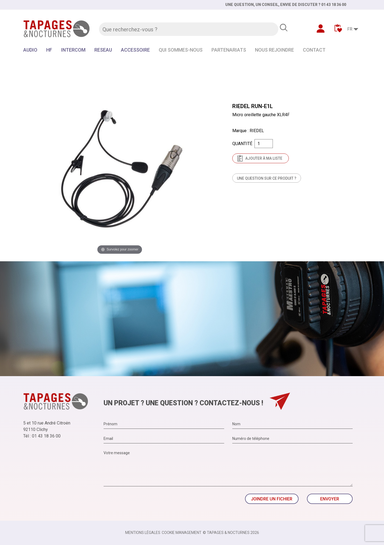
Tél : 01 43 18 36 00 (42, 436)
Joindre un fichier (271, 498)
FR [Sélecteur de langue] (349, 29)
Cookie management (181, 532)
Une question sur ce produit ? (266, 178)
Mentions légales (142, 532)
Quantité (242, 143)
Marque (239, 130)
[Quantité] (263, 143)
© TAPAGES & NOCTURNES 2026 (231, 532)
